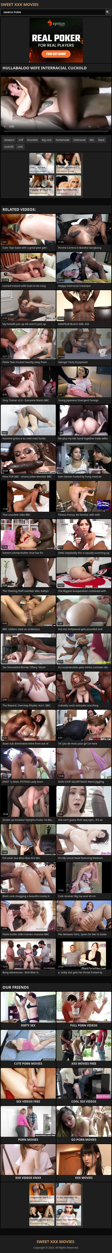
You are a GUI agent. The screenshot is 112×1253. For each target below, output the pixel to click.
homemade (62, 140)
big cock (47, 140)
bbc (92, 140)
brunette (32, 140)
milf (21, 140)
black (101, 140)
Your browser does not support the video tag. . (56, 104)
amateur (9, 140)
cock (20, 146)
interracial (79, 140)
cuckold (8, 146)
